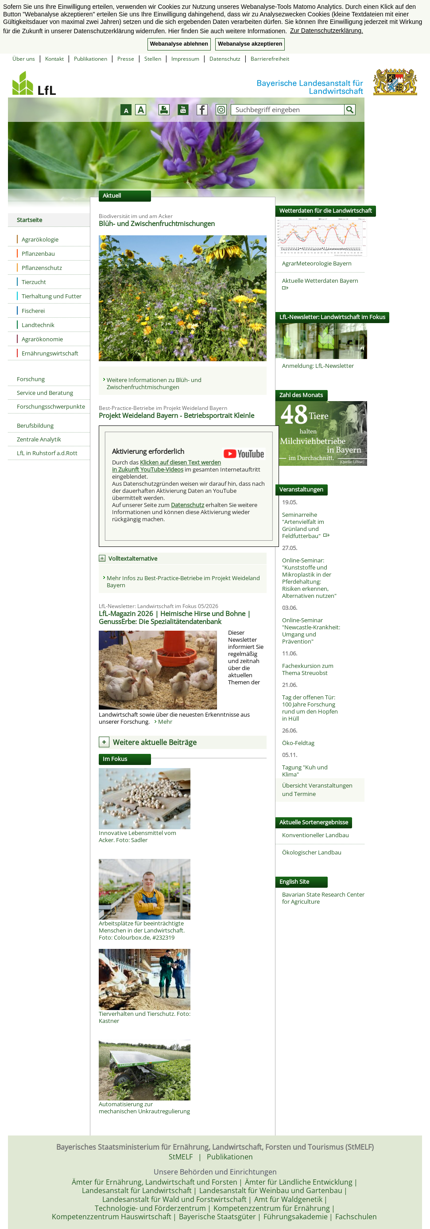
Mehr (165, 722)
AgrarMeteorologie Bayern (317, 263)
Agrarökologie (37, 239)
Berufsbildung (35, 425)
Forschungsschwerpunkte (51, 406)
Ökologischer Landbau (311, 852)
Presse (125, 58)
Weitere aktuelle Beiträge (155, 742)
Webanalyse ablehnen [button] (179, 44)
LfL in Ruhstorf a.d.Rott (47, 453)
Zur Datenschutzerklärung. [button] (326, 30)
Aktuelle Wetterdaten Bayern (321, 283)
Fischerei (31, 310)
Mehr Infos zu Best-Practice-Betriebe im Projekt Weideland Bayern (183, 581)
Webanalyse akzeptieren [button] (250, 44)
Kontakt (54, 58)
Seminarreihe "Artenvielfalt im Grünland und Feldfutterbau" (305, 525)
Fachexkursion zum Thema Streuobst (307, 669)
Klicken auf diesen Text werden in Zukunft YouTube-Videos (166, 465)
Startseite (29, 220)
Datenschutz (224, 58)
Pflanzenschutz (39, 267)
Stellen (152, 58)
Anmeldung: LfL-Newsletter (318, 366)
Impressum (185, 58)
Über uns (23, 58)
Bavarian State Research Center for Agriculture (323, 897)
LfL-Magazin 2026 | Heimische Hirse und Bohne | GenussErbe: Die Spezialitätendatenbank (175, 617)
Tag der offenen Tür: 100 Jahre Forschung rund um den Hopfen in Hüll (310, 707)
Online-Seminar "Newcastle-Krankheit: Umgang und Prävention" (311, 630)
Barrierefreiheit (270, 58)
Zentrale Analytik (39, 439)
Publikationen (90, 58)
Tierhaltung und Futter (49, 296)
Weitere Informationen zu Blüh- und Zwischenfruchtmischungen (154, 383)
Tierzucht (31, 281)
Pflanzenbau (36, 253)
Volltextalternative (132, 558)
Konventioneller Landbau (315, 835)
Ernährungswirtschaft (47, 353)
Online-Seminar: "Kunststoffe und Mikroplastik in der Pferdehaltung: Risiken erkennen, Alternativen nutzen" (309, 578)
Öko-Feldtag (298, 743)
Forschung (31, 379)
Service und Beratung (45, 393)
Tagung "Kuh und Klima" (305, 770)
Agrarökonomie (40, 339)
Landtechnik (35, 324)
